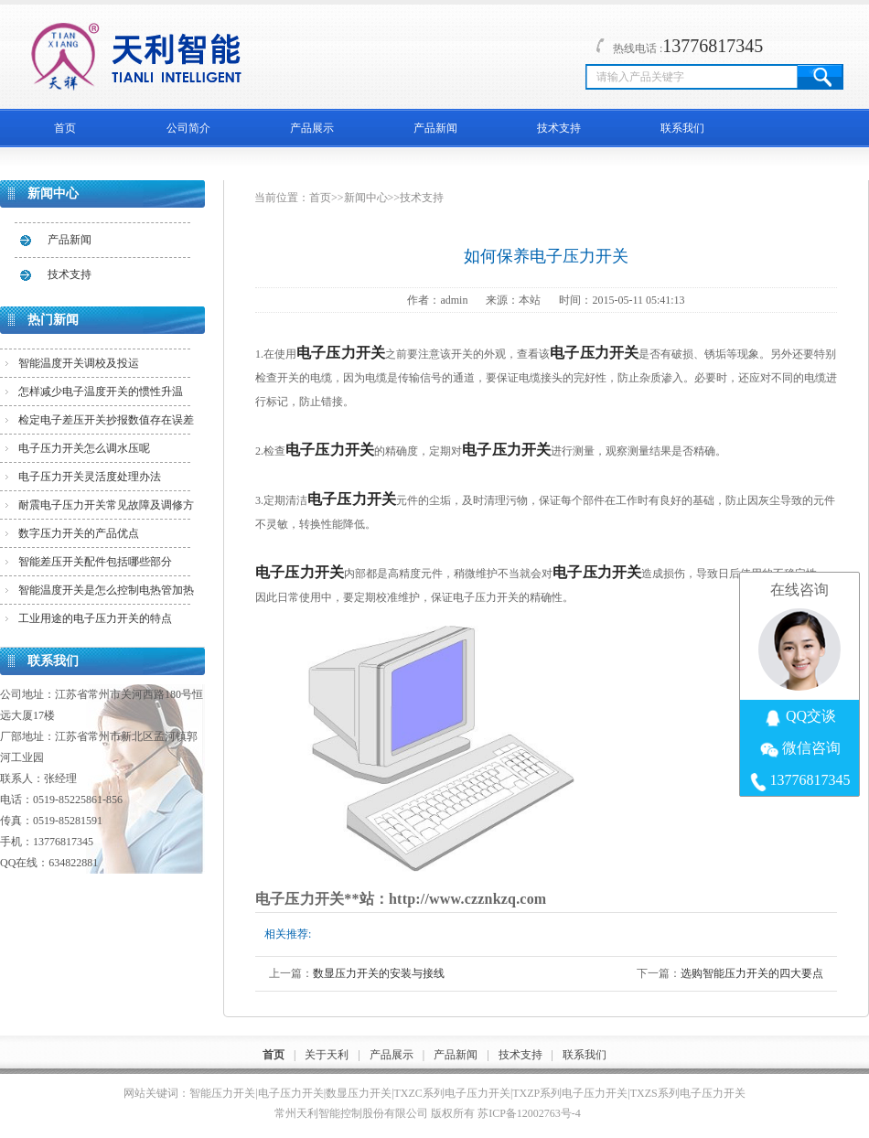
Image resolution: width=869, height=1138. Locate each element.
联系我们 (682, 128)
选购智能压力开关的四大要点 (752, 973)
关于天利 (327, 1054)
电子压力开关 (291, 1093)
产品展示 (312, 128)
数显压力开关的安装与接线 (379, 973)
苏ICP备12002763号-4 (529, 1113)
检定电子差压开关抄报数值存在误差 (106, 419)
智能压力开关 (222, 1093)
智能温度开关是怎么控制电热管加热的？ (106, 594)
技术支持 (559, 128)
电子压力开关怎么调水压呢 (84, 448)
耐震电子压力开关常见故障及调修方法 (106, 509)
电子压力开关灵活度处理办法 (89, 476)
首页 (65, 128)
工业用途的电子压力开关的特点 (95, 618)
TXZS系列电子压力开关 (688, 1093)
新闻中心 (366, 197)
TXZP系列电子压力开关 (570, 1093)
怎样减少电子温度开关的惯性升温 (100, 391)
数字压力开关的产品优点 (78, 533)
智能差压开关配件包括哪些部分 (95, 561)
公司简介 (188, 128)
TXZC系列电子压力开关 (452, 1093)
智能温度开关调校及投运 (78, 363)
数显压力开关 (359, 1093)
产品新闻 (435, 128)
